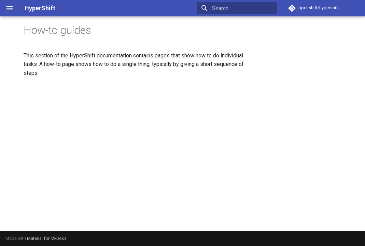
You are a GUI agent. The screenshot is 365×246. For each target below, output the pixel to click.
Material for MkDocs (47, 238)
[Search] (237, 8)
